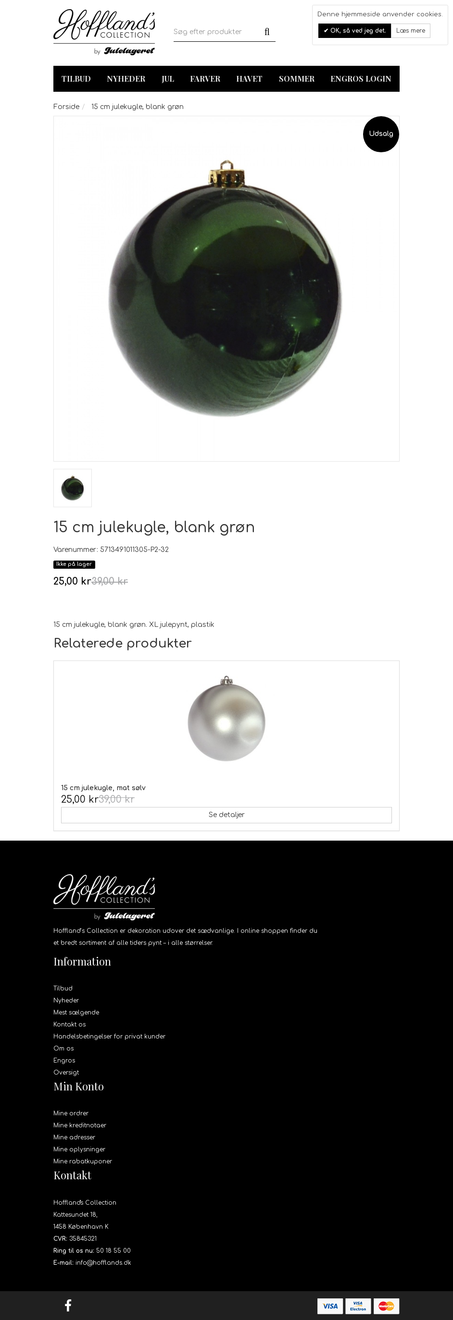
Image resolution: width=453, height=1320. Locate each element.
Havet (249, 78)
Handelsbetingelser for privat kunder (109, 1036)
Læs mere (410, 30)
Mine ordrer (70, 1113)
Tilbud (63, 988)
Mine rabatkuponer (82, 1161)
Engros (64, 1060)
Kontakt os (69, 1024)
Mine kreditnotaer (79, 1125)
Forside (66, 106)
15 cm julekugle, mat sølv (103, 788)
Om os (63, 1048)
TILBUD (76, 78)
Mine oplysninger (79, 1149)
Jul (168, 78)
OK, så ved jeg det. (357, 30)
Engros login (360, 78)
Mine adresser (74, 1137)
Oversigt (66, 1072)
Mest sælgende (76, 1012)
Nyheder (126, 78)
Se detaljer (227, 815)
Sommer (297, 78)
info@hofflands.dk (103, 1262)
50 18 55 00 (113, 1250)
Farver (205, 78)
